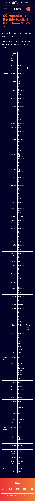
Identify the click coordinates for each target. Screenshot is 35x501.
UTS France (17, 9)
